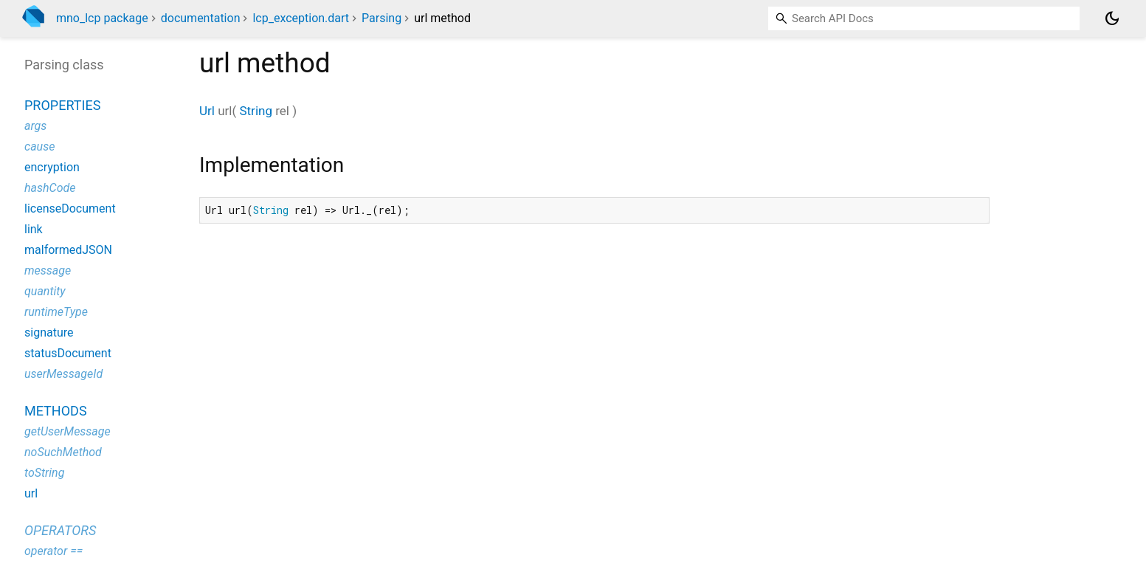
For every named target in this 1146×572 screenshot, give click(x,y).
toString (44, 473)
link (33, 229)
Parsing (381, 18)
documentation (201, 18)
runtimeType (56, 312)
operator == (53, 551)
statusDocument (67, 353)
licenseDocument (70, 208)
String (255, 110)
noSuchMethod (63, 452)
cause (39, 146)
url (31, 493)
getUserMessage (67, 431)
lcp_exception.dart (300, 18)
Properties (62, 105)
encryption (52, 167)
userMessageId (63, 374)
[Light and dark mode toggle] (1112, 18)
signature (48, 332)
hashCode (49, 188)
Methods (55, 410)
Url (207, 110)
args (35, 126)
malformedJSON (68, 250)
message (47, 270)
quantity (45, 291)
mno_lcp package (102, 18)
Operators (60, 530)
